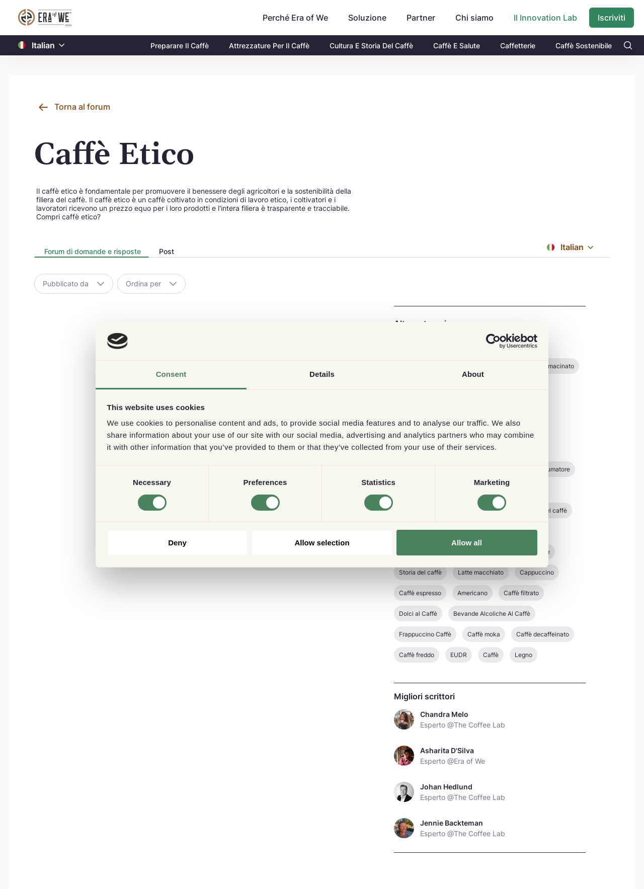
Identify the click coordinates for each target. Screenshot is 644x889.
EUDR (458, 655)
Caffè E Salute (456, 45)
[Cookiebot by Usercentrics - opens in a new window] (493, 341)
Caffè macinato (552, 366)
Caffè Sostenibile (583, 45)
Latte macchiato (481, 572)
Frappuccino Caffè (425, 634)
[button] (62, 45)
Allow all (466, 542)
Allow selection (321, 542)
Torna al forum (82, 107)
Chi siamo (474, 18)
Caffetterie (517, 45)
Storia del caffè (420, 572)
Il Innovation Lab (545, 18)
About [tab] (473, 374)
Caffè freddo (416, 655)
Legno (523, 655)
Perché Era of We (295, 18)
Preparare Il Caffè (179, 45)
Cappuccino (537, 572)
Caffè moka (483, 634)
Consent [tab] (171, 374)
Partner (421, 18)
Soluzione (367, 18)
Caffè (491, 655)
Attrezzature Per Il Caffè (269, 45)
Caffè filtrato (521, 593)
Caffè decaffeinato (542, 634)
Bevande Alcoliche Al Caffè (491, 613)
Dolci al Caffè (418, 613)
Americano (472, 593)
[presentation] (91, 252)
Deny (177, 542)
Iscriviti (611, 18)
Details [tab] (322, 374)
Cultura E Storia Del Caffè (371, 45)
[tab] (91, 252)
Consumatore (551, 469)
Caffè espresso (420, 593)
